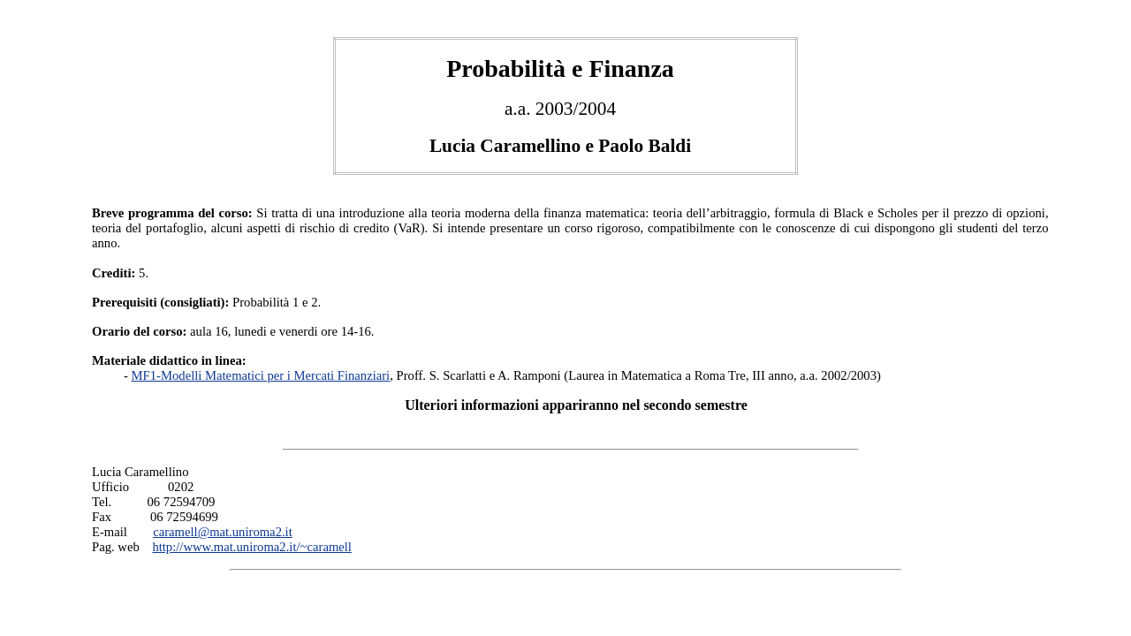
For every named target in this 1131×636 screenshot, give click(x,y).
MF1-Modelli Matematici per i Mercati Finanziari (261, 375)
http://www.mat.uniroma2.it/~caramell (252, 547)
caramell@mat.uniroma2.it (222, 532)
